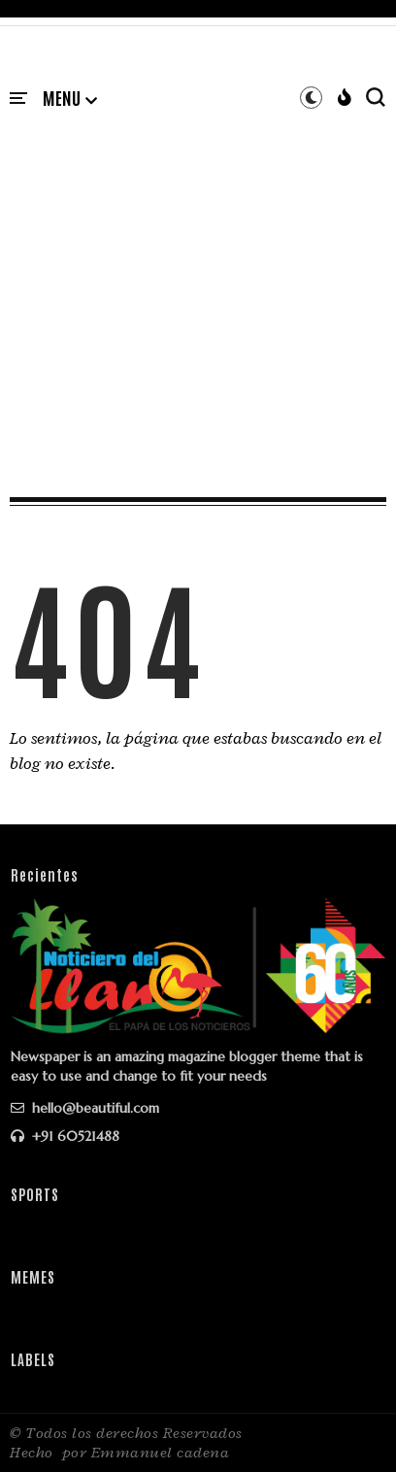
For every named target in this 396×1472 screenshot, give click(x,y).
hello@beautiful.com (85, 1108)
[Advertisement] (198, 282)
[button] (70, 99)
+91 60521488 (65, 1136)
